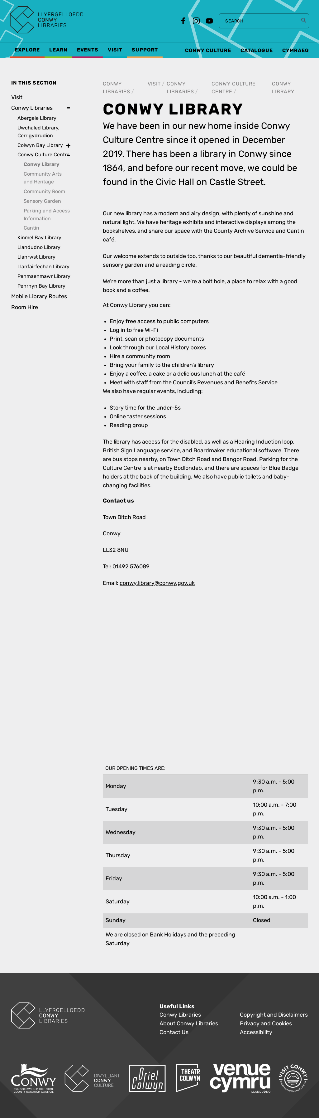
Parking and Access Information (47, 214)
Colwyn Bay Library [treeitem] (40, 145)
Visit (154, 84)
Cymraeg (295, 50)
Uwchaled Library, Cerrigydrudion (38, 132)
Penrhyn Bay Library (41, 286)
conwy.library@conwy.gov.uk (157, 583)
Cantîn (31, 228)
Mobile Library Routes (39, 296)
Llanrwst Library (36, 257)
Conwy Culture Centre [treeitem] (43, 155)
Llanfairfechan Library (43, 267)
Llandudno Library (38, 247)
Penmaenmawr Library (43, 276)
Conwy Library (42, 164)
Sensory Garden (42, 201)
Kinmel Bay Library (39, 238)
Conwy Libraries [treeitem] (32, 108)
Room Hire (24, 307)
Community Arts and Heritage (43, 178)
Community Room (44, 191)
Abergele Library (36, 118)
